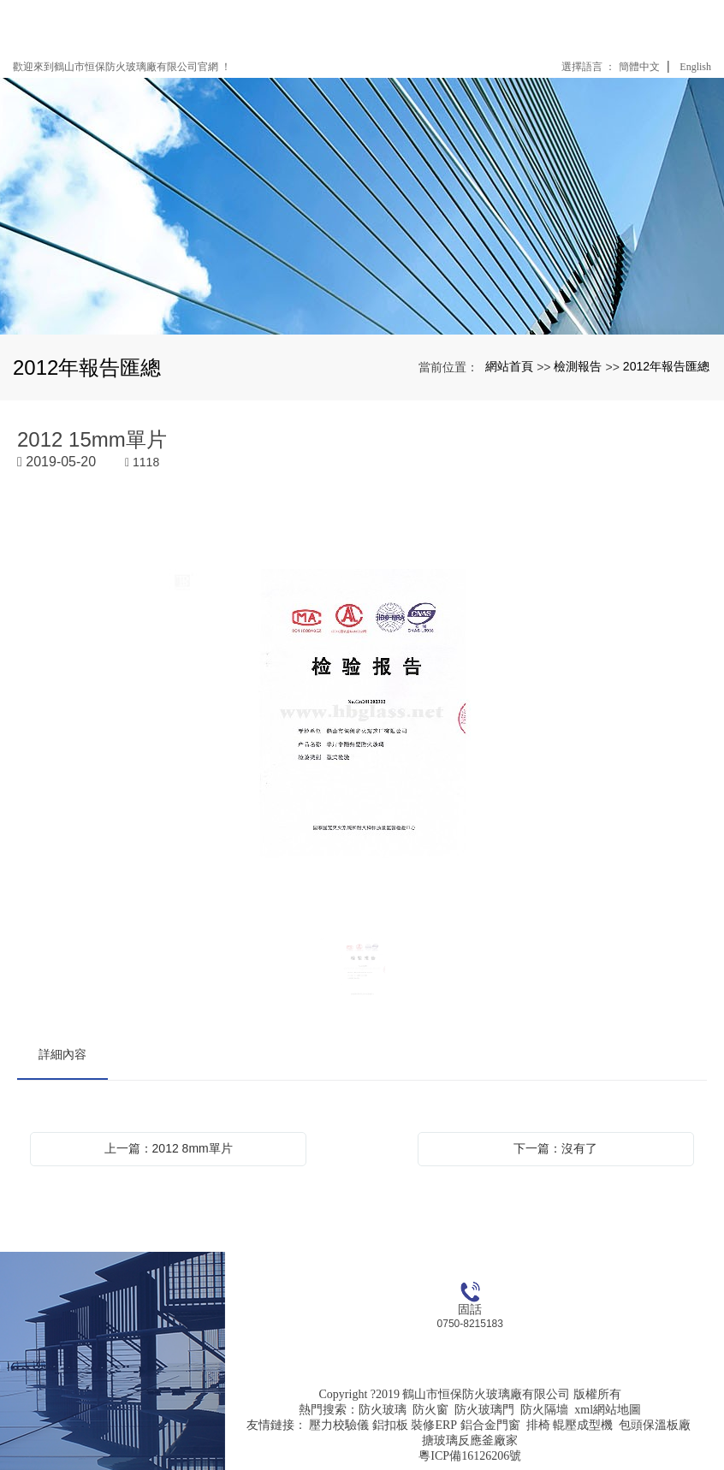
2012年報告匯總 (666, 366)
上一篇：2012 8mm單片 (168, 1148)
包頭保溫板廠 (655, 1425)
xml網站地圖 (607, 1409)
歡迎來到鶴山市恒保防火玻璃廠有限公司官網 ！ (122, 67)
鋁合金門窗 (490, 1425)
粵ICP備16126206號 (469, 1455)
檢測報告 (578, 366)
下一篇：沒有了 (555, 1148)
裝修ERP (434, 1425)
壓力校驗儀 (339, 1425)
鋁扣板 (390, 1425)
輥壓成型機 (583, 1425)
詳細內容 (62, 1054)
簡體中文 (639, 67)
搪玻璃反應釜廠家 (470, 1440)
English (695, 67)
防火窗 (430, 1409)
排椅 (538, 1425)
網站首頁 (509, 366)
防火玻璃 (383, 1409)
